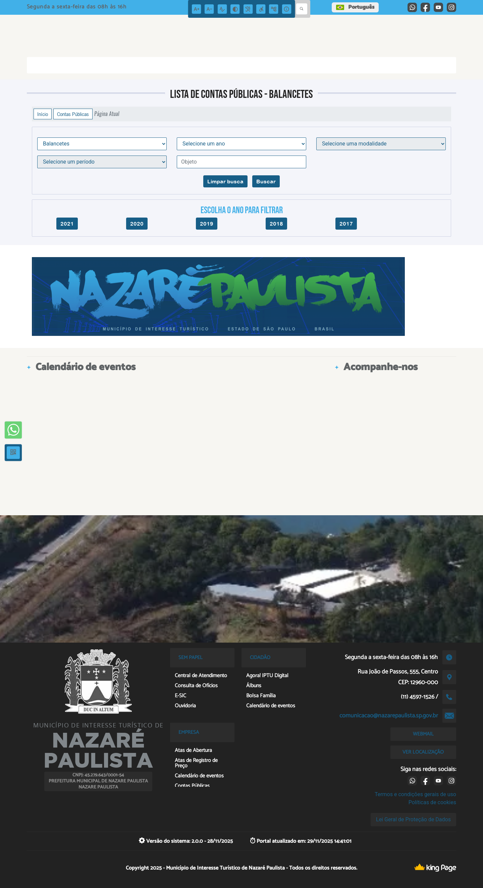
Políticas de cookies (432, 802)
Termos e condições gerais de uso (415, 794)
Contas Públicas (73, 114)
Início (42, 114)
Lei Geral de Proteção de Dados (413, 819)
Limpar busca (225, 181)
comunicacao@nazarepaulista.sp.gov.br (388, 716)
